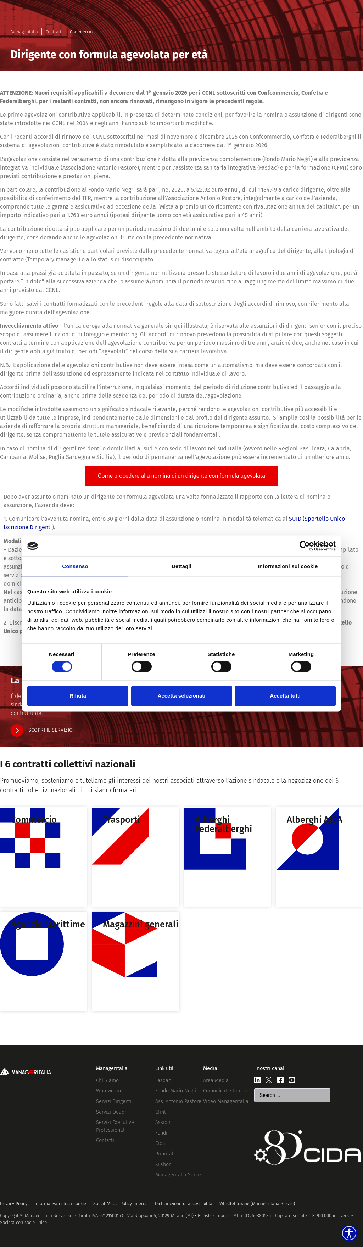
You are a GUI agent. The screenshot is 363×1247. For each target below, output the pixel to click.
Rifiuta (77, 696)
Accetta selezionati (181, 696)
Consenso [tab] (75, 566)
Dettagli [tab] (181, 566)
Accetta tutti (285, 696)
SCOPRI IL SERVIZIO (50, 730)
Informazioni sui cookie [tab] (288, 566)
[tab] (181, 476)
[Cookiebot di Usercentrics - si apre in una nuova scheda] (305, 546)
